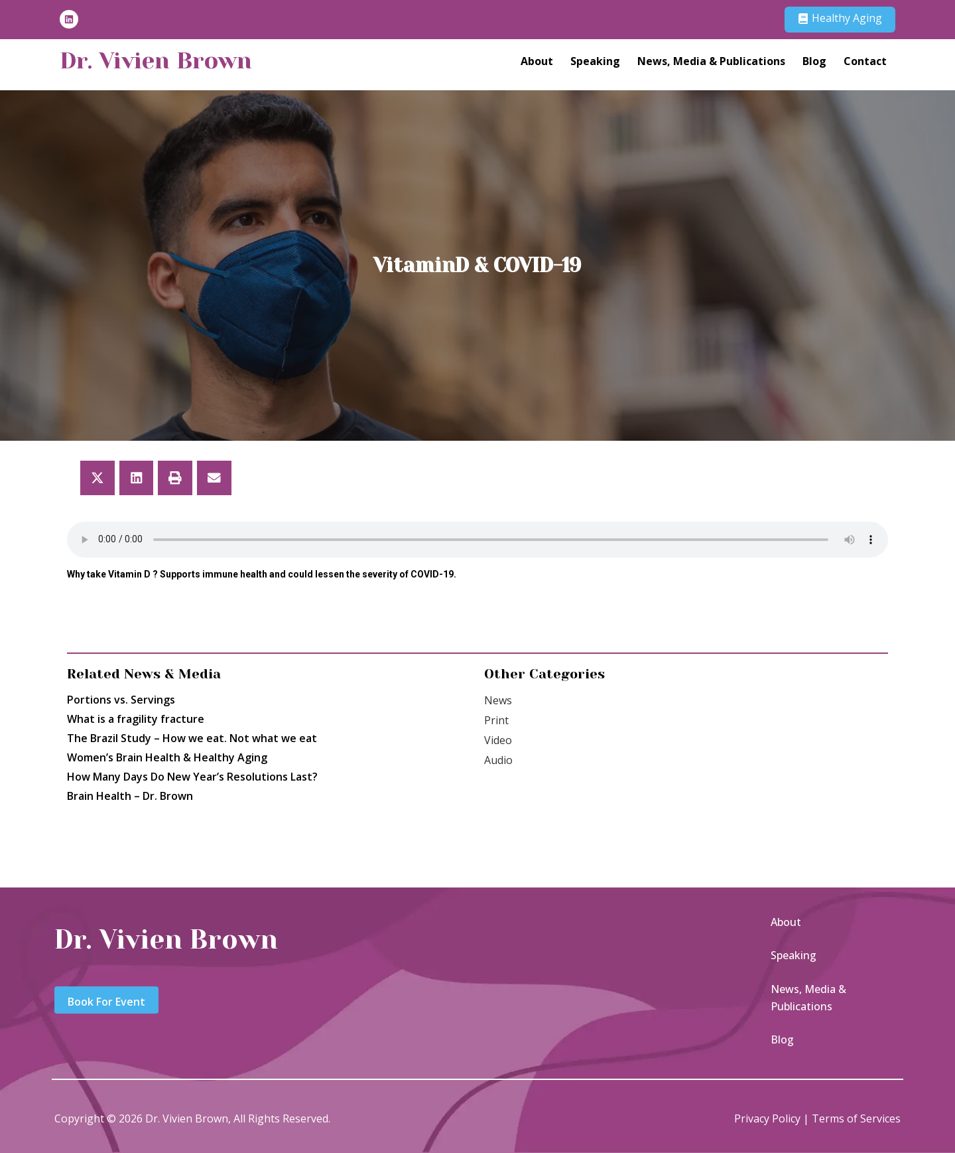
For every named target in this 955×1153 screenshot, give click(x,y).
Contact (865, 60)
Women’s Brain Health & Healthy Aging (167, 757)
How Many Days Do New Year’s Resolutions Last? (192, 776)
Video (498, 740)
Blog (814, 60)
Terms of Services (856, 1118)
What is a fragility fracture (135, 719)
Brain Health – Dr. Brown (130, 796)
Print (496, 720)
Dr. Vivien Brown (156, 60)
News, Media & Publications (711, 60)
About (537, 60)
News (498, 700)
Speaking (595, 60)
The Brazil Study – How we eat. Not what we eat (192, 738)
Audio (498, 760)
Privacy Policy (767, 1118)
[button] (97, 478)
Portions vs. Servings (121, 699)
